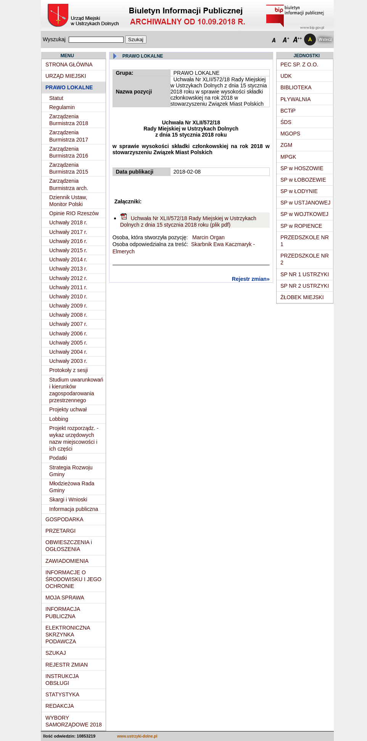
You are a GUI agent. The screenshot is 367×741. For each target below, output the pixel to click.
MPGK (288, 157)
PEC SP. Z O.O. (299, 64)
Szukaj (135, 39)
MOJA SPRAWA (64, 597)
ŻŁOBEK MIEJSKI (302, 297)
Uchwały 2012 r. (68, 278)
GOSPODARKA (64, 519)
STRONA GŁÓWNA (69, 64)
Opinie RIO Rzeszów (74, 213)
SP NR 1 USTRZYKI (304, 274)
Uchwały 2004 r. (68, 352)
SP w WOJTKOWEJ (304, 214)
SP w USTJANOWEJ (305, 203)
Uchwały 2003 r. (68, 361)
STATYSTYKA (62, 694)
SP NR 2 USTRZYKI (304, 286)
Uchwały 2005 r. (68, 343)
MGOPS (290, 133)
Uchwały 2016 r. (68, 241)
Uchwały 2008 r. (68, 315)
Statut (56, 98)
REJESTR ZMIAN (66, 665)
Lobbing (58, 419)
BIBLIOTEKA (296, 87)
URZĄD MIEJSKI (65, 76)
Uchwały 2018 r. (68, 222)
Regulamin (62, 107)
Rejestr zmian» (251, 279)
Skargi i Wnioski (68, 499)
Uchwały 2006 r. (68, 333)
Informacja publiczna (73, 509)
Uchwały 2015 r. (68, 250)
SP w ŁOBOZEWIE (303, 180)
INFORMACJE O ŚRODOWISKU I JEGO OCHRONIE (73, 579)
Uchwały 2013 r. (68, 269)
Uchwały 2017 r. (68, 232)
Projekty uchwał (68, 409)
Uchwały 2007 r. (68, 324)
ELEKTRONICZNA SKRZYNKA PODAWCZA (67, 634)
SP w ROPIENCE (301, 226)
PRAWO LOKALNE (69, 87)
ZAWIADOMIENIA (67, 561)
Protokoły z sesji (68, 370)
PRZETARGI (60, 531)
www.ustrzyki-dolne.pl (137, 736)
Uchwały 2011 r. (68, 287)
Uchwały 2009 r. (68, 306)
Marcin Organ (208, 237)
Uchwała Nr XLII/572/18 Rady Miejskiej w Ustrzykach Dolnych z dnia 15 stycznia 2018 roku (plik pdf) (188, 221)
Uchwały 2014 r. (68, 259)
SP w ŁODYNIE (299, 191)
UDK (286, 76)
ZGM (286, 145)
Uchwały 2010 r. (68, 296)
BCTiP (288, 111)
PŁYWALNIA (295, 99)
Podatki (58, 458)
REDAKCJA (59, 706)
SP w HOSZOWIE (302, 168)
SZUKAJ (55, 653)
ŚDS (285, 122)
